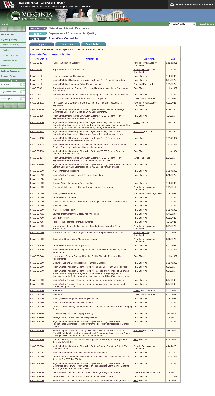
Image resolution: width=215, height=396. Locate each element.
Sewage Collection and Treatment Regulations (75, 317)
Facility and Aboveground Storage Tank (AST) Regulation (80, 98)
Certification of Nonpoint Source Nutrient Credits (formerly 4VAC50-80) (86, 372)
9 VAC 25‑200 (37, 171)
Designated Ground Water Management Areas (75, 239)
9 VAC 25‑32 (36, 84)
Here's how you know (78, 7)
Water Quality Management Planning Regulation (75, 298)
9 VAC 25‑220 (37, 183)
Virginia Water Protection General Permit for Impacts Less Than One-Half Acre (90, 267)
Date (173, 59)
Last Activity (149, 59)
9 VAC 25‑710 (37, 294)
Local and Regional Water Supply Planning (73, 313)
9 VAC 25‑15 (36, 69)
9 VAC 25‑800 (37, 321)
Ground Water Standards (64, 197)
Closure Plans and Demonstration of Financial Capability (79, 263)
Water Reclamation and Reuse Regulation (73, 302)
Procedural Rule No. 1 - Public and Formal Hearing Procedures (83, 187)
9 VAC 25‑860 (37, 346)
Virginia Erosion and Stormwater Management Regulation (80, 352)
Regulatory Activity (9, 40)
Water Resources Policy (64, 210)
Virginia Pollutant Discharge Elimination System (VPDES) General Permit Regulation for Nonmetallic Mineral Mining (87, 139)
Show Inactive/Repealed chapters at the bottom (50, 54)
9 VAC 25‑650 (37, 263)
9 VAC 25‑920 (37, 380)
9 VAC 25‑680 (37, 280)
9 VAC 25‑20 (36, 76)
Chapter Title (92, 59)
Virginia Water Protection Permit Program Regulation (78, 175)
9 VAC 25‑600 (37, 239)
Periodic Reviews (10, 55)
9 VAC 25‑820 (37, 330)
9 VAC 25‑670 (37, 271)
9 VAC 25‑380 (37, 205)
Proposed (138, 84)
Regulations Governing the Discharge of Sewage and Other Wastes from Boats (90, 94)
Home (4, 24)
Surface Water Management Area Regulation (74, 183)
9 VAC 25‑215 (37, 179)
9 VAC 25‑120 (37, 122)
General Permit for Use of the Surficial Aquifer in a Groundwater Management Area (92, 380)
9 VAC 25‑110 (37, 109)
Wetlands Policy (60, 205)
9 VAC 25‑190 (37, 138)
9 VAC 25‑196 (37, 164)
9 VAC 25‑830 (37, 339)
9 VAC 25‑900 (37, 372)
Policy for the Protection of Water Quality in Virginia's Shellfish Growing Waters (90, 201)
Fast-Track (138, 131)
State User (5, 84)
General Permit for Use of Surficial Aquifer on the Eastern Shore (83, 376)
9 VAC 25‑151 (37, 131)
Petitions (7, 50)
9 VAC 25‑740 (37, 302)
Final (135, 76)
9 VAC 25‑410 (37, 218)
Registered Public (8, 92)
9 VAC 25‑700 (37, 290)
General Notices (10, 60)
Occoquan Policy (61, 218)
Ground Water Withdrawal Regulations (71, 245)
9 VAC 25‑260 (37, 193)
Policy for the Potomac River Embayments (73, 222)
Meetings (5, 66)
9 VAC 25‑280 (37, 197)
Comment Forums (8, 76)
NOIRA (136, 98)
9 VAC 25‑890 (37, 363)
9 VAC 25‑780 (37, 313)
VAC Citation (41, 59)
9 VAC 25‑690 (37, 284)
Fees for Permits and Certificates (68, 76)
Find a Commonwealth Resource (191, 4)
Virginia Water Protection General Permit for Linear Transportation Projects (88, 280)
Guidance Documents (10, 71)
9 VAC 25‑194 (37, 158)
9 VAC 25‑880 (37, 356)
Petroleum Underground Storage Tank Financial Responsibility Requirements (89, 232)
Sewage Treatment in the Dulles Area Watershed (76, 214)
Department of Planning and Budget (42, 3)
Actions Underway (11, 45)
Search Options (207, 24)
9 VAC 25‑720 (37, 298)
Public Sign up (7, 99)
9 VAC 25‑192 (37, 144)
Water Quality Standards (64, 193)
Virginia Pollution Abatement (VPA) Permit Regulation (78, 84)
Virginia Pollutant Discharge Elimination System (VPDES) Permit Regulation (89, 80)
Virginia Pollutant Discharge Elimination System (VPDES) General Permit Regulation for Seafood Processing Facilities (87, 117)
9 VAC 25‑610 (37, 245)
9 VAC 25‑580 (37, 226)
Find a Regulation (8, 34)
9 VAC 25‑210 (37, 175)
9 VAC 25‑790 (37, 317)
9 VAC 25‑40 (36, 88)
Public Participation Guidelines (67, 63)
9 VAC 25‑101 (37, 102)
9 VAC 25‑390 (37, 210)
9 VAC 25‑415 (37, 222)
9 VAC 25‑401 (37, 214)
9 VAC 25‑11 (36, 63)
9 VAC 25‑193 (37, 151)
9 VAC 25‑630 (37, 249)
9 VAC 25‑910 (37, 376)
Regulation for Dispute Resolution (69, 69)
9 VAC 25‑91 (36, 98)
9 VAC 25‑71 (36, 94)
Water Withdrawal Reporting (66, 171)
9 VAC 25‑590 (37, 232)
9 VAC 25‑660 (37, 267)
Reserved (57, 179)
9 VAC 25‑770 (37, 306)
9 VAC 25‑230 (37, 187)
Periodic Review (141, 63)
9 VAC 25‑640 (37, 256)
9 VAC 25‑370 (37, 201)
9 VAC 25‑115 (37, 116)
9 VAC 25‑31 (36, 80)
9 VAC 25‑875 (37, 352)
